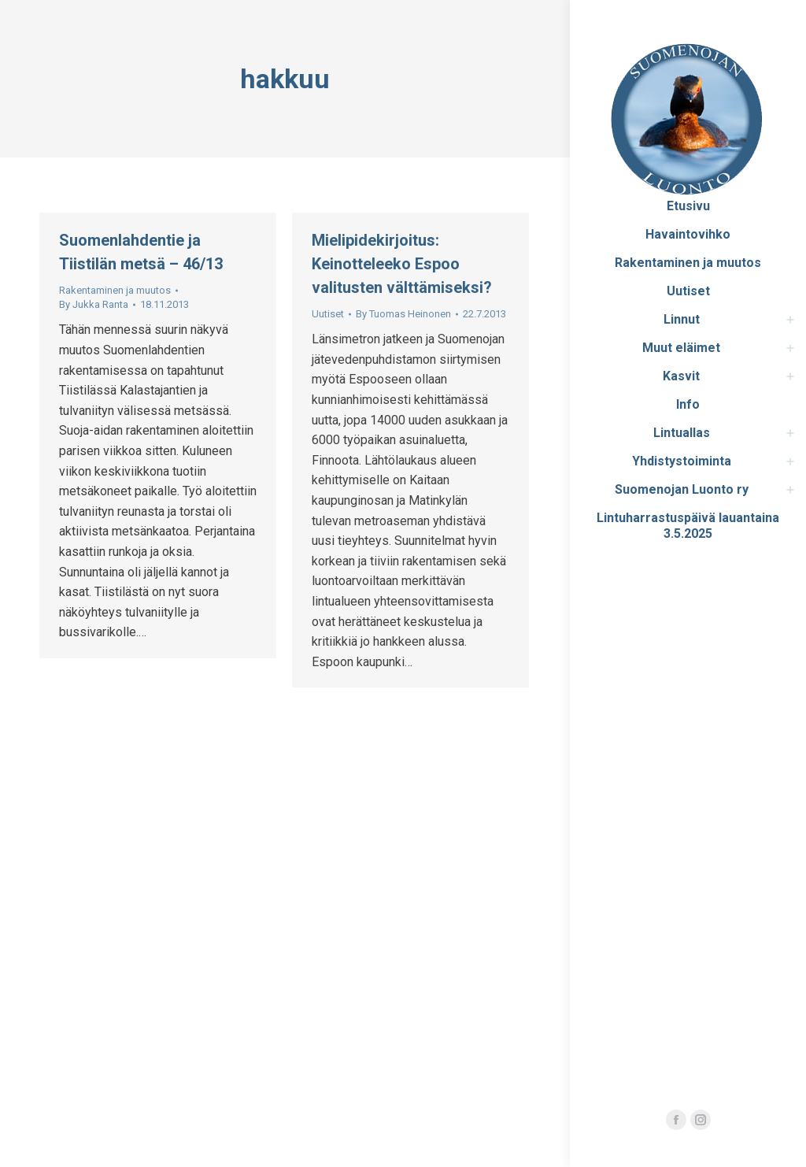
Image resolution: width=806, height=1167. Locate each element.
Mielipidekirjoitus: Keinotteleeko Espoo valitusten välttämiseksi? (402, 264)
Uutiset (328, 314)
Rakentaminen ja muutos (115, 290)
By (93, 304)
